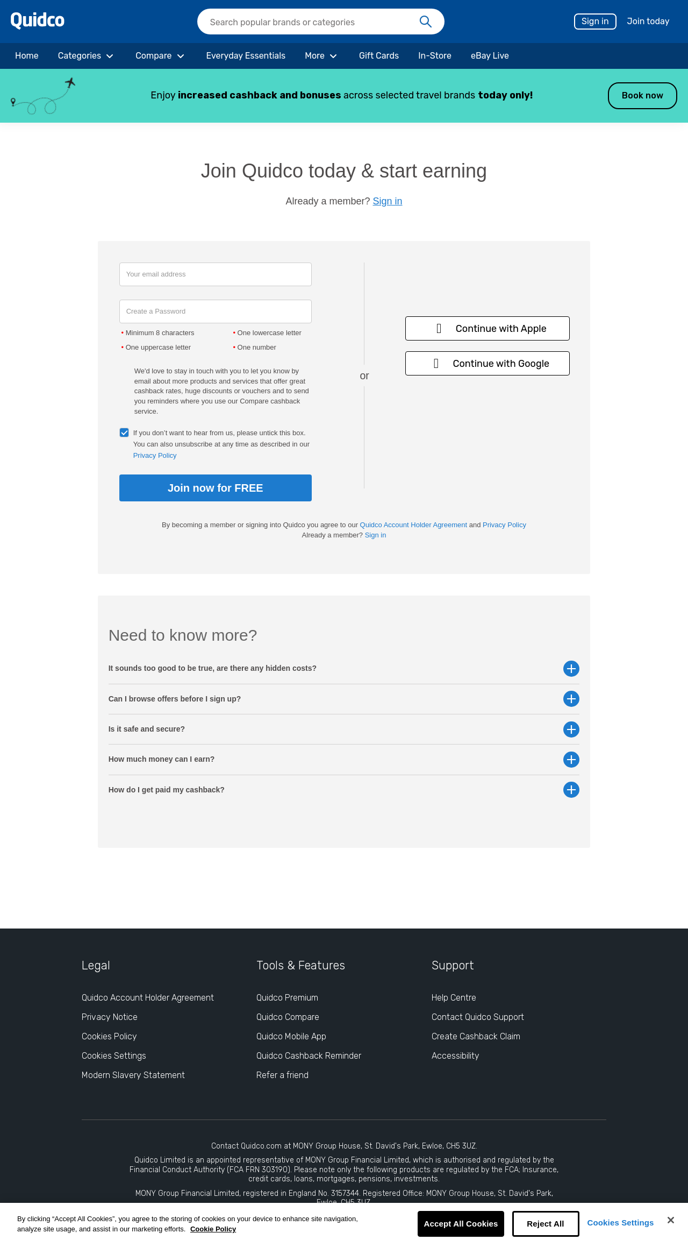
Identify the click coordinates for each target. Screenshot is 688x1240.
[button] (344, 96)
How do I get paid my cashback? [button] (344, 790)
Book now (642, 95)
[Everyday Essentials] (246, 56)
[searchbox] (321, 21)
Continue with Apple (488, 328)
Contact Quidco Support (478, 1017)
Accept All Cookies (461, 1223)
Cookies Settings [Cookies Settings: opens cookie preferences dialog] (114, 1056)
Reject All (545, 1223)
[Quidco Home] (37, 26)
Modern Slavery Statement (133, 1075)
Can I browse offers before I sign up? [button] (344, 699)
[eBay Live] (490, 56)
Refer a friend (282, 1075)
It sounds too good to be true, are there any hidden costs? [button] (344, 668)
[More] (322, 56)
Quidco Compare (287, 1017)
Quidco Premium (287, 998)
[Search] (426, 22)
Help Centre (454, 998)
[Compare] (161, 56)
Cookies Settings (620, 1222)
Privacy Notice (110, 1017)
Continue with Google (488, 363)
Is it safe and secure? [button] (344, 729)
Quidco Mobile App (291, 1036)
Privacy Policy (155, 455)
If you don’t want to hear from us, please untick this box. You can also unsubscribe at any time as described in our (221, 444)
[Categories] (87, 56)
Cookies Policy (109, 1036)
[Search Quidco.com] (314, 22)
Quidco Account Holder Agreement (413, 525)
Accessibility (455, 1056)
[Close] (671, 1220)
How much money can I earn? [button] (344, 759)
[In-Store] (435, 56)
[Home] (26, 56)
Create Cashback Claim (476, 1036)
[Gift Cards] (378, 56)
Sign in (595, 21)
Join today (648, 21)
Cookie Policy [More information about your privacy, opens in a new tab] (213, 1229)
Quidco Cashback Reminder (308, 1056)
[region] (344, 1221)
